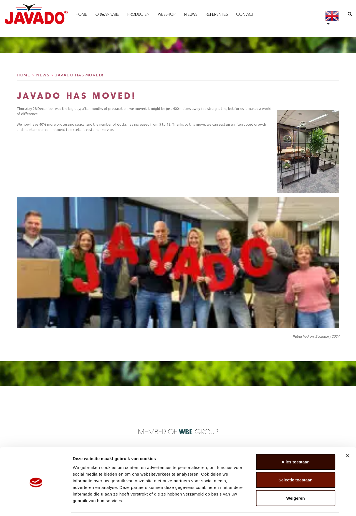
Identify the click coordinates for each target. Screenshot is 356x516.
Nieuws (190, 14)
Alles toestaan (295, 443)
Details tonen (300, 505)
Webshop (166, 14)
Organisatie (106, 14)
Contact (244, 14)
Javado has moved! (79, 75)
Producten (138, 14)
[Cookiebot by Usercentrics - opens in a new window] (36, 505)
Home (81, 14)
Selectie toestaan (296, 461)
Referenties (216, 14)
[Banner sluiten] (347, 437)
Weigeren (295, 479)
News (42, 75)
